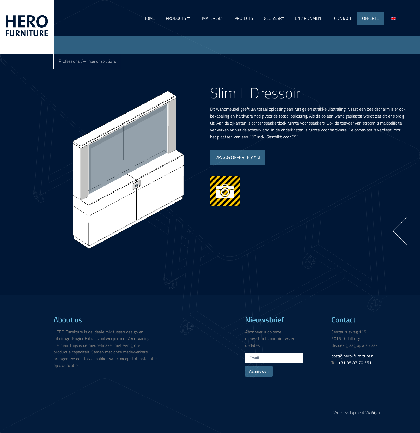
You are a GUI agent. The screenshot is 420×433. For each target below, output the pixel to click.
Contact (342, 18)
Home (149, 18)
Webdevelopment (356, 412)
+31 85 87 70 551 (355, 362)
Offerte (370, 18)
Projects (243, 18)
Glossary (274, 18)
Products (179, 18)
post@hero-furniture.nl (352, 356)
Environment (309, 18)
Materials (213, 18)
